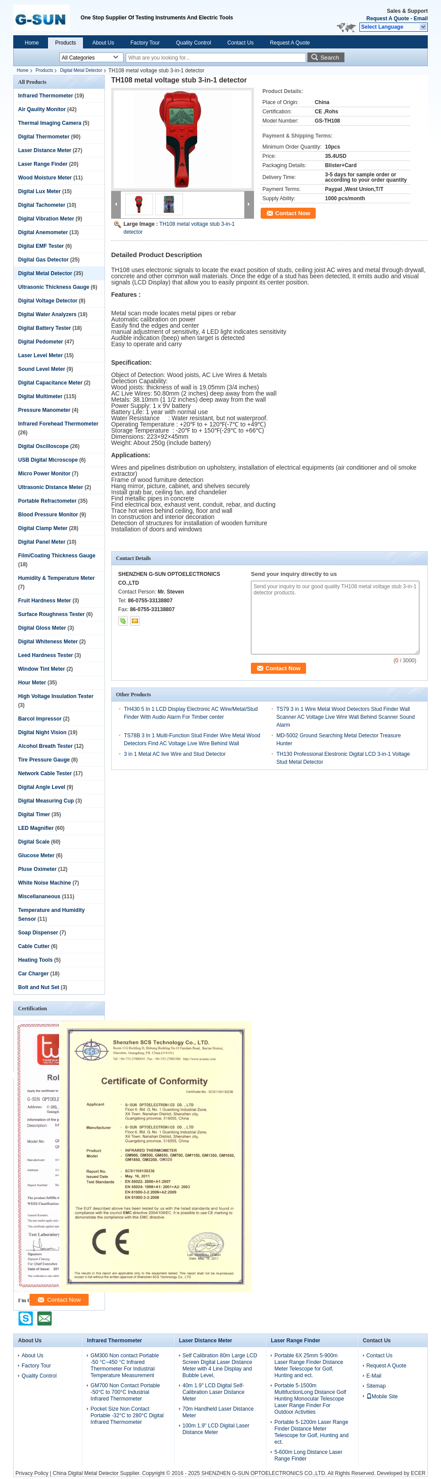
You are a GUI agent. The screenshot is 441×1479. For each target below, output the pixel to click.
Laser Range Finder (42, 164)
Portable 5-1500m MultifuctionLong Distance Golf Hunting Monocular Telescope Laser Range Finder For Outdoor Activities (310, 1398)
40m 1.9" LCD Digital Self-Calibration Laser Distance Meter (214, 1392)
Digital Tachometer (41, 205)
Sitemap (376, 1386)
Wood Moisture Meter (45, 178)
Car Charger (33, 974)
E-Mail (373, 1376)
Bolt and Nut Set (38, 987)
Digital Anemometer (43, 232)
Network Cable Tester (45, 773)
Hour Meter (32, 683)
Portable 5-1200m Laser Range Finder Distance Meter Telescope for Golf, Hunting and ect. (311, 1432)
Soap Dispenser (38, 933)
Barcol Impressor (40, 719)
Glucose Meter (36, 855)
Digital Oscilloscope (43, 446)
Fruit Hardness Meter (44, 601)
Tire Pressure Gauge (44, 760)
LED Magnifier (36, 828)
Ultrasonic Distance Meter (50, 487)
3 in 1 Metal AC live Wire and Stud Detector (175, 754)
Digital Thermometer (44, 137)
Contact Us (241, 43)
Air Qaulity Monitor (42, 109)
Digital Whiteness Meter (48, 642)
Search (330, 57)
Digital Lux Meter (39, 191)
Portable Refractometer (47, 501)
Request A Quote (387, 18)
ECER (418, 1473)
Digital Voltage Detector (47, 301)
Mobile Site (382, 1396)
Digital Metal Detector (81, 70)
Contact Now (292, 213)
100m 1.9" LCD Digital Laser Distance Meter (216, 1429)
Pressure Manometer (44, 410)
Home (32, 43)
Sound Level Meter (41, 369)
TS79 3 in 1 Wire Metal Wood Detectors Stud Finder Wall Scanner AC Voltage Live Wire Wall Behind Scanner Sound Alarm (346, 717)
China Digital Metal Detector (86, 1473)
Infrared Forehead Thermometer (58, 424)
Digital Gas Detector (43, 260)
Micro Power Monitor (44, 474)
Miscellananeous (39, 896)
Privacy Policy (32, 1473)
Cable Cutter (33, 946)
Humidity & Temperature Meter (56, 578)
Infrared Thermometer (45, 96)
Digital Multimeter (40, 396)
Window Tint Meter (41, 669)
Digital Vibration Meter (46, 219)
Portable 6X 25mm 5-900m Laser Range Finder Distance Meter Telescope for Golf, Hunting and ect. (308, 1365)
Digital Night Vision (42, 732)
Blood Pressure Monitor (48, 515)
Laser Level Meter (40, 355)
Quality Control (193, 43)
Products (65, 43)
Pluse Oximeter (37, 869)
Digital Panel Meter (41, 542)
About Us (103, 43)
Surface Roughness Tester (51, 614)
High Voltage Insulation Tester (55, 696)
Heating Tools (35, 960)
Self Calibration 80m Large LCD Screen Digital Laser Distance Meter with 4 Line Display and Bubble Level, (220, 1365)
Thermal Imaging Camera (49, 123)
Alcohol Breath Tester (45, 746)
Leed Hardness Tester (45, 655)
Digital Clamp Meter (42, 528)
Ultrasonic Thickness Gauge (53, 287)
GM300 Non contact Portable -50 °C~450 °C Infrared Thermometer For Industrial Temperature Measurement (124, 1365)
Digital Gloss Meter (42, 628)
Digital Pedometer (40, 342)
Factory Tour (145, 43)
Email (421, 18)
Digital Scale (33, 842)
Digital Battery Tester (44, 328)
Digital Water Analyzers (47, 314)
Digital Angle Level (41, 787)
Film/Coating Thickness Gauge (56, 556)
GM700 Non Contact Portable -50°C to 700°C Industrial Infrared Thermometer (125, 1392)
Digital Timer (34, 814)
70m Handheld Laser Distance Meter (218, 1412)
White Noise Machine (44, 883)
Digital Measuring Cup (46, 801)
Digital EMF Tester (41, 246)
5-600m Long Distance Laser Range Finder (308, 1455)
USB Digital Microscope (48, 460)
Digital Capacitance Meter (50, 383)
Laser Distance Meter (44, 150)
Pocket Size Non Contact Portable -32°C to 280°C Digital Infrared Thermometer (127, 1415)
